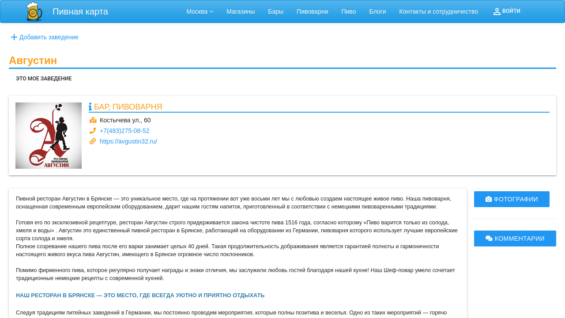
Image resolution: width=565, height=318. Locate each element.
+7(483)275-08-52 (124, 130)
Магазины (240, 11)
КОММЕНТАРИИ (515, 238)
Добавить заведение (44, 37)
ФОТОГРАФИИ (512, 199)
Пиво (348, 11)
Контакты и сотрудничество (438, 11)
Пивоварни (312, 11)
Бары (275, 11)
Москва (200, 11)
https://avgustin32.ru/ (128, 141)
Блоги (377, 11)
